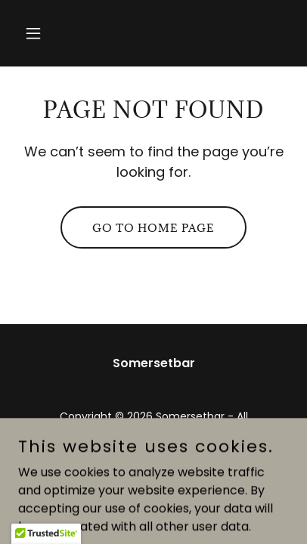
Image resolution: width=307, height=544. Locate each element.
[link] (153, 475)
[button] (38, 33)
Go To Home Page (153, 228)
